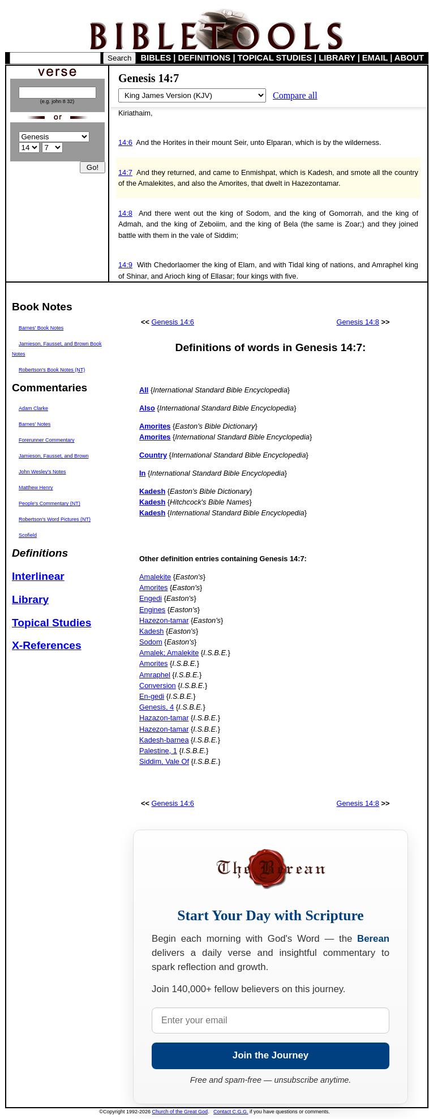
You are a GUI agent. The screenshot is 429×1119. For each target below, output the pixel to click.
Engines (152, 609)
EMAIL (375, 57)
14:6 (125, 142)
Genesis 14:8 (358, 322)
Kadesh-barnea (164, 740)
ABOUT (409, 57)
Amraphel (154, 674)
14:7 (125, 172)
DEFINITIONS (204, 57)
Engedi (150, 598)
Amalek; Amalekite (169, 652)
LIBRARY (337, 57)
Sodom (150, 642)
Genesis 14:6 (173, 322)
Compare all (295, 95)
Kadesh (151, 631)
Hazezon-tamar (163, 620)
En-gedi (151, 696)
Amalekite (155, 577)
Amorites (153, 587)
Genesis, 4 (156, 707)
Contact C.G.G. (230, 1111)
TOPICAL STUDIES (275, 57)
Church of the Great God (180, 1111)
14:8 (125, 213)
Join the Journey (270, 1055)
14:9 (125, 264)
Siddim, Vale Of (164, 761)
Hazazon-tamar (163, 718)
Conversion (157, 685)
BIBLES (156, 57)
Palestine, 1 (158, 750)
